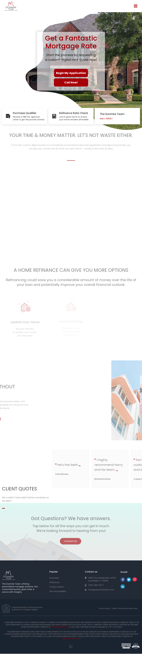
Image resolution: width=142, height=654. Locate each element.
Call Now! (71, 82)
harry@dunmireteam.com (101, 589)
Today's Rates (56, 586)
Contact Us (70, 539)
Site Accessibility (57, 591)
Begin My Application (71, 73)
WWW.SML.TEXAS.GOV (60, 627)
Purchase (54, 577)
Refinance (54, 582)
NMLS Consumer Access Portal (125, 608)
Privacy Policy (104, 608)
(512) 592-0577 (96, 585)
